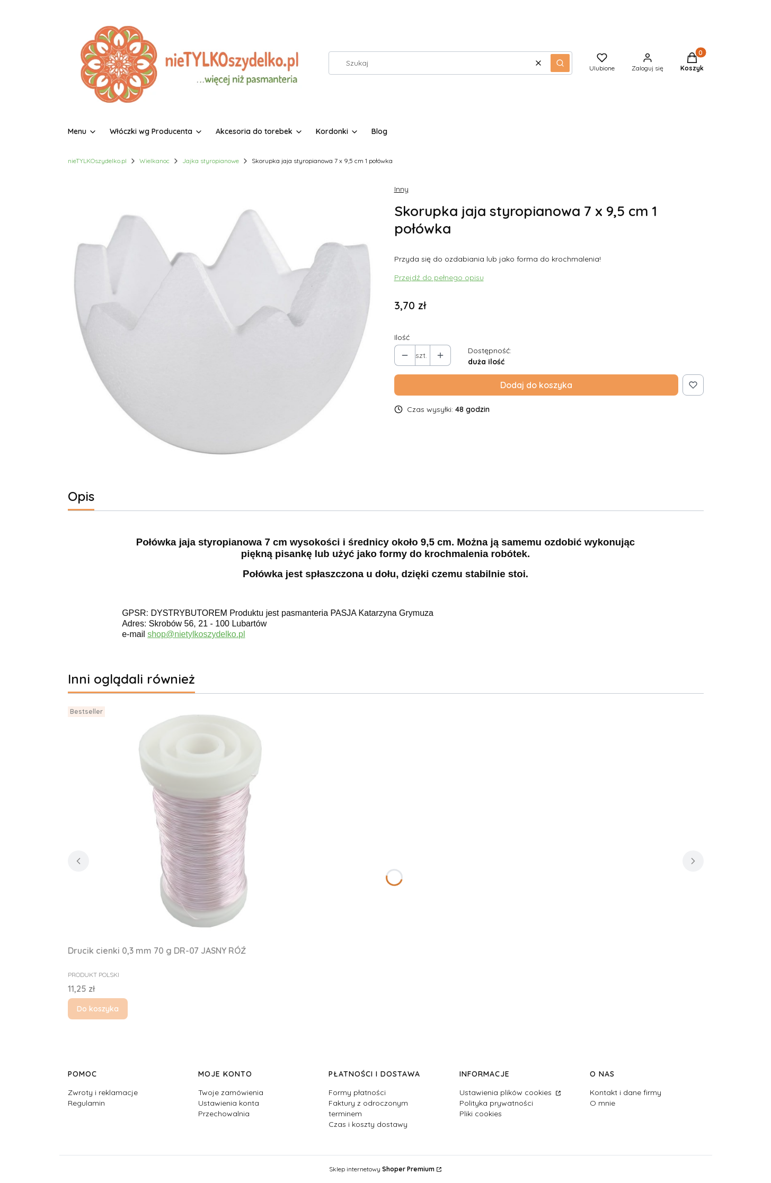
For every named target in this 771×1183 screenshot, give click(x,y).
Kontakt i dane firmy (625, 1092)
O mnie (602, 1103)
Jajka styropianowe (210, 161)
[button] (560, 63)
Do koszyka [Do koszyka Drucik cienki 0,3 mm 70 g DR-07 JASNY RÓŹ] (98, 1009)
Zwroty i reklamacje (103, 1092)
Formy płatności (357, 1092)
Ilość (402, 337)
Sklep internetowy (382, 1169)
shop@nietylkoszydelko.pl (196, 634)
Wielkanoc (154, 161)
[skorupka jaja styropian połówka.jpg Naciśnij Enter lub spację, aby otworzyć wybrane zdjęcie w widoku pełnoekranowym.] (222, 329)
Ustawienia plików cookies (506, 1092)
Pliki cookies (480, 1113)
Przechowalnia (224, 1113)
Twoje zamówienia (230, 1092)
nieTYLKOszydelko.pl (97, 161)
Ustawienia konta (228, 1103)
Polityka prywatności (496, 1103)
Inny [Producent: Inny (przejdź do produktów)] (401, 189)
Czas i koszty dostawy (368, 1124)
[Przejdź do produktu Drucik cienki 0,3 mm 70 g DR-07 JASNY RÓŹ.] (200, 821)
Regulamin (86, 1103)
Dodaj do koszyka (536, 385)
